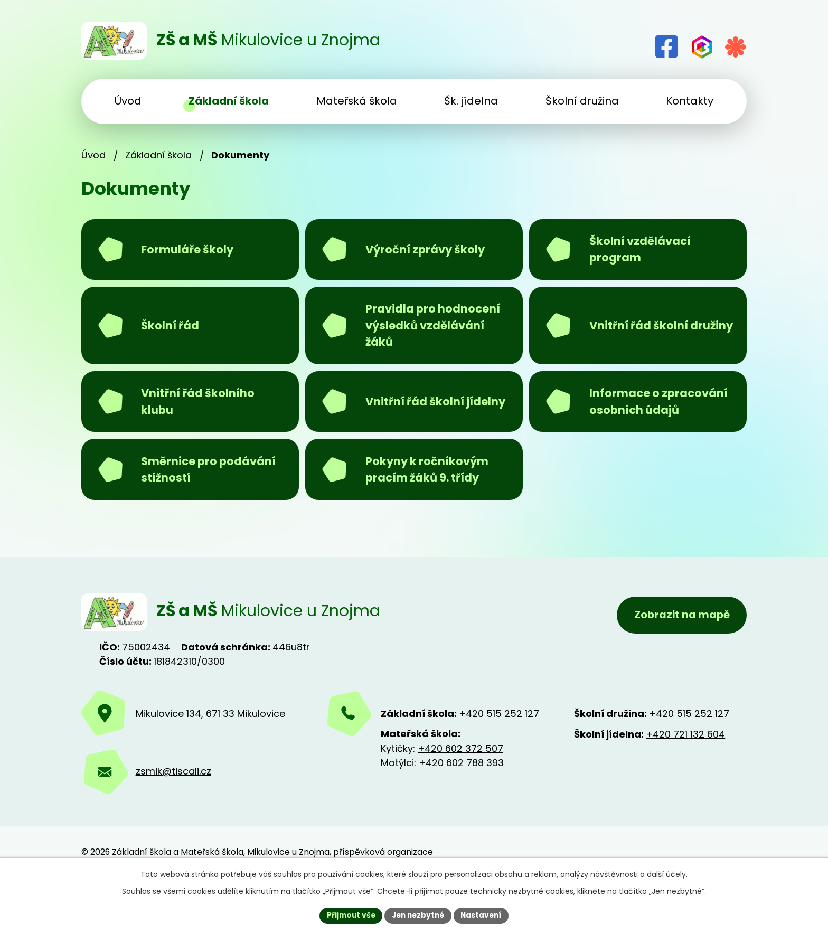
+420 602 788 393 (461, 805)
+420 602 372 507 (460, 790)
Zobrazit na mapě (680, 653)
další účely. (667, 874)
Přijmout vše (348, 915)
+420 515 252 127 (499, 755)
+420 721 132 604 (685, 776)
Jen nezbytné (418, 915)
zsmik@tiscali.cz (173, 813)
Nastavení (484, 915)
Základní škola (158, 155)
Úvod (93, 155)
